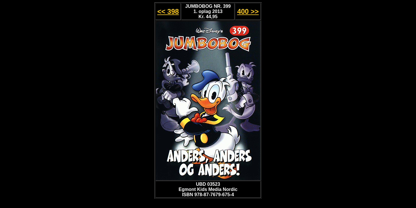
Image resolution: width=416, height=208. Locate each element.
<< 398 (168, 11)
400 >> (248, 11)
